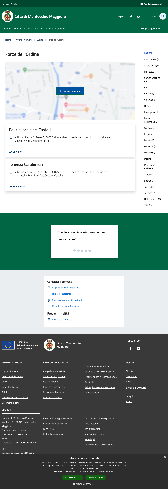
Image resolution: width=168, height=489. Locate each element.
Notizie (129, 371)
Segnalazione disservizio (55, 423)
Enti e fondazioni (10, 387)
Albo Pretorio (91, 423)
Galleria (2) (149, 128)
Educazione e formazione (97, 366)
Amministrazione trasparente (99, 418)
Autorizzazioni (92, 392)
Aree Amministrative (12, 376)
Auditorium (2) (151, 65)
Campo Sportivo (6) (152, 79)
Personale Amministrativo (15, 397)
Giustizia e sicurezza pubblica (99, 371)
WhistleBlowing (92, 429)
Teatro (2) (149, 187)
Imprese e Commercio (54, 387)
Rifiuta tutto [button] (96, 477)
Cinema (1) (149, 100)
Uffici (4, 381)
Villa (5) (148, 205)
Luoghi (40, 39)
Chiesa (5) (149, 93)
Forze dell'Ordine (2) (151, 119)
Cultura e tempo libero (54, 376)
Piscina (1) (149, 158)
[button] (84, 484)
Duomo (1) (149, 106)
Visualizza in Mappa (70, 91)
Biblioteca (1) (150, 71)
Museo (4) (149, 140)
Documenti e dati (10, 402)
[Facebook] (129, 16)
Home (8, 39)
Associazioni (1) (151, 59)
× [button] (165, 457)
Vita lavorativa (50, 381)
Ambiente (89, 382)
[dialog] (84, 471)
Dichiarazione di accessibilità (99, 444)
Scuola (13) (149, 174)
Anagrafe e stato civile (54, 371)
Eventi (129, 401)
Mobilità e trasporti (52, 397)
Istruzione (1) (150, 134)
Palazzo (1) (149, 152)
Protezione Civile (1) (149, 166)
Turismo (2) (149, 193)
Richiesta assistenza (53, 434)
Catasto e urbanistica (53, 392)
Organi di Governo (11, 371)
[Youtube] (137, 16)
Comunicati (131, 376)
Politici (5, 392)
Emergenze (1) (151, 112)
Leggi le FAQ (49, 429)
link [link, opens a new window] (112, 471)
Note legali (90, 439)
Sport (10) (149, 180)
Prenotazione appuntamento (57, 418)
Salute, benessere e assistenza (100, 387)
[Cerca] (162, 16)
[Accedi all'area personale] (151, 3)
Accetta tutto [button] (72, 477)
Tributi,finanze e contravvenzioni (101, 377)
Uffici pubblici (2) (152, 199)
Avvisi (129, 381)
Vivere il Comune (24, 39)
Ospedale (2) (150, 146)
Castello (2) (149, 87)
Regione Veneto (9, 4)
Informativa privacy (94, 434)
